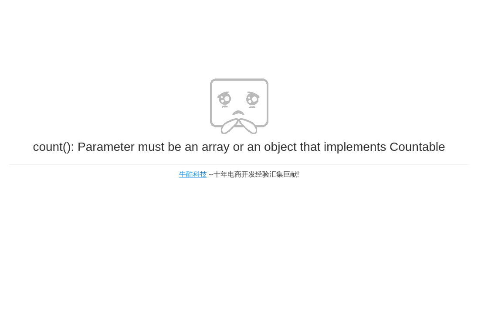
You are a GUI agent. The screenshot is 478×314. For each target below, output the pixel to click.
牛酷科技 (193, 174)
